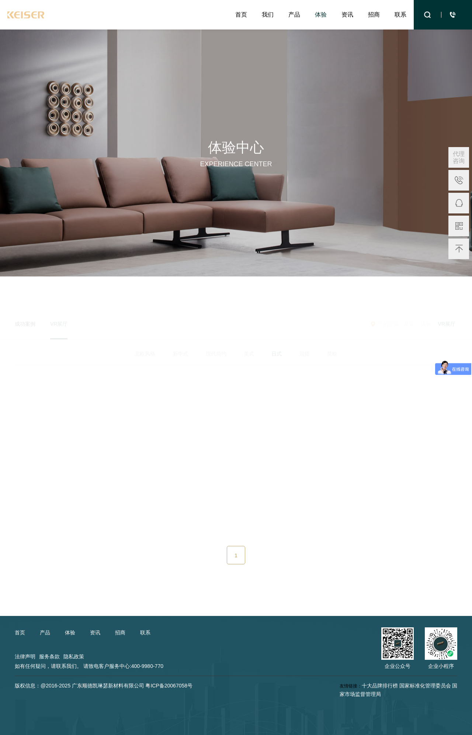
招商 (374, 14)
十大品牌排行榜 (380, 686)
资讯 (347, 14)
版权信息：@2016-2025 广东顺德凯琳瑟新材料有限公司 (79, 686)
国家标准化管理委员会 (425, 686)
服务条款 (49, 656)
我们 (268, 14)
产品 (294, 14)
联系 (400, 14)
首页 (241, 14)
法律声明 (25, 656)
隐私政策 (73, 656)
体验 (321, 14)
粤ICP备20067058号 (168, 686)
